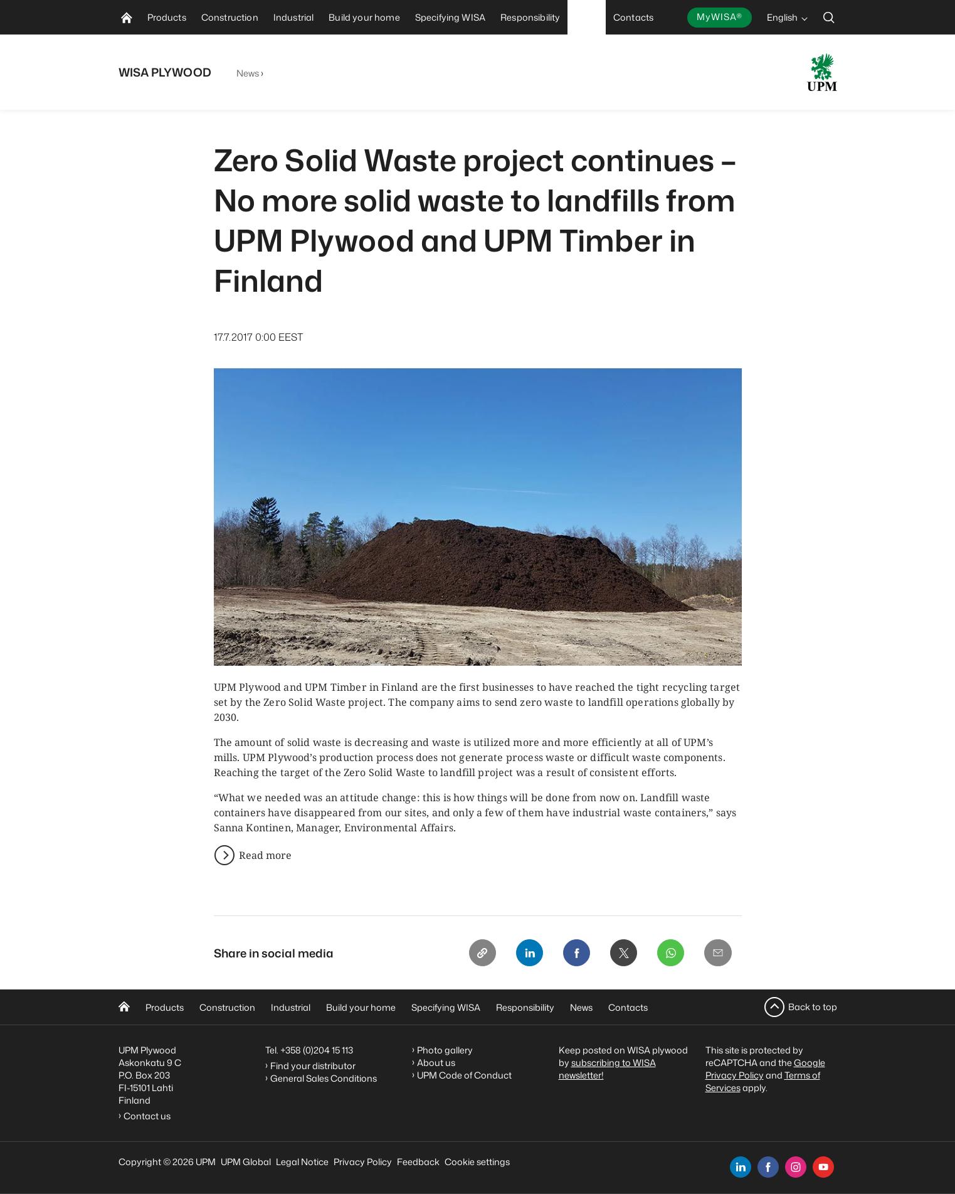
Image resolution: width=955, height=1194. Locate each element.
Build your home (361, 1007)
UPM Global (246, 1161)
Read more (265, 855)
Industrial (290, 1007)
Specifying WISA (445, 1007)
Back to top (812, 1006)
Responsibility (525, 1007)
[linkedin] (740, 1167)
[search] (829, 17)
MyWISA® (719, 16)
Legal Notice (302, 1161)
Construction (227, 1007)
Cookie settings (477, 1161)
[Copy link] (479, 953)
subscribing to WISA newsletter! (607, 1069)
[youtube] (823, 1167)
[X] (622, 953)
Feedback (418, 1161)
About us (436, 1062)
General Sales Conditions (323, 1078)
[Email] (718, 953)
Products (164, 1007)
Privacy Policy (363, 1161)
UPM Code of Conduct (464, 1075)
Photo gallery (445, 1050)
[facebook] (768, 1167)
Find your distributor (313, 1065)
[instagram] (795, 1167)
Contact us (149, 1115)
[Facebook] (575, 953)
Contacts (628, 1007)
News (248, 73)
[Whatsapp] (670, 953)
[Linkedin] (527, 953)
